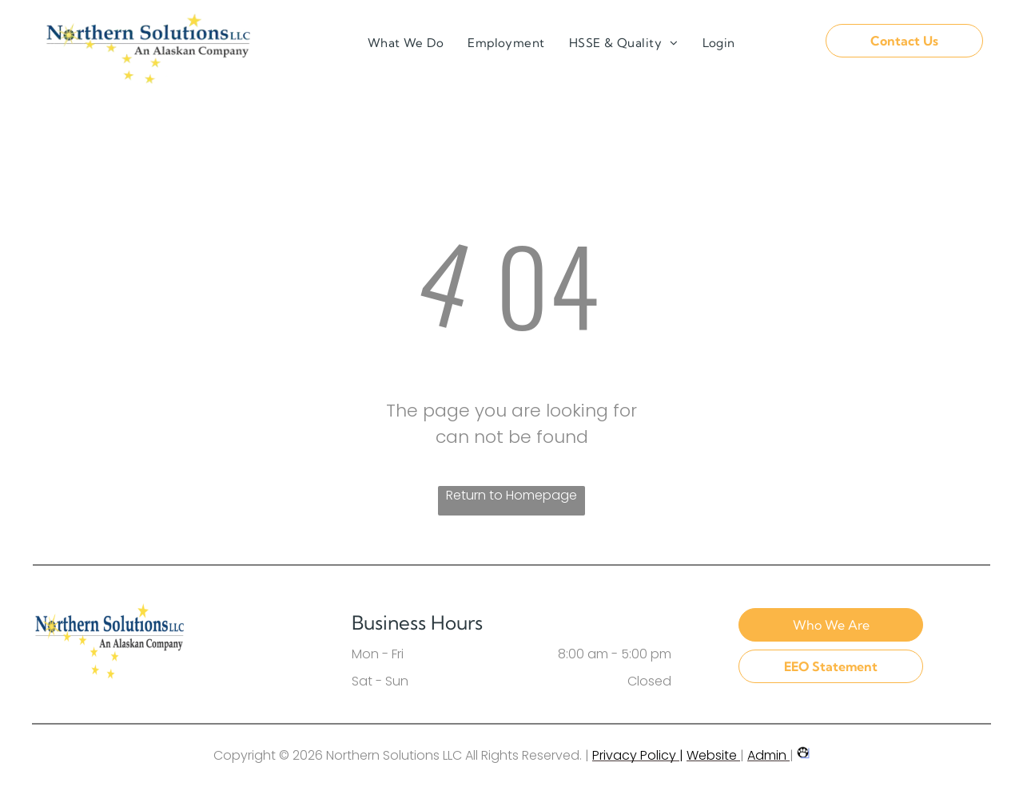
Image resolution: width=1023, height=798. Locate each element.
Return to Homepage (511, 495)
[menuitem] (406, 43)
